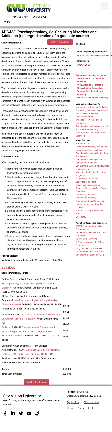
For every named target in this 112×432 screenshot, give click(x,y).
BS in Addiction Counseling (90, 88)
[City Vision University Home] (28, 8)
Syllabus (8, 267)
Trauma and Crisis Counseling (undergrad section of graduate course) (90, 204)
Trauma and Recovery (86, 197)
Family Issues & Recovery (88, 113)
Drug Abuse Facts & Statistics (90, 248)
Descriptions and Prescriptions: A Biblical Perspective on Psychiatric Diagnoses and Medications (28, 331)
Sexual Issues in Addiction (88, 185)
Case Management (85, 116)
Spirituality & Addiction (86, 162)
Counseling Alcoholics (86, 194)
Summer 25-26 (83, 65)
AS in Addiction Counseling (90, 85)
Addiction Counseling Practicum (91, 159)
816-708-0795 (81, 391)
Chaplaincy (81, 217)
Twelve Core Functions (86, 239)
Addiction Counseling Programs (91, 75)
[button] (104, 6)
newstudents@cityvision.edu (87, 396)
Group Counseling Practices (89, 150)
